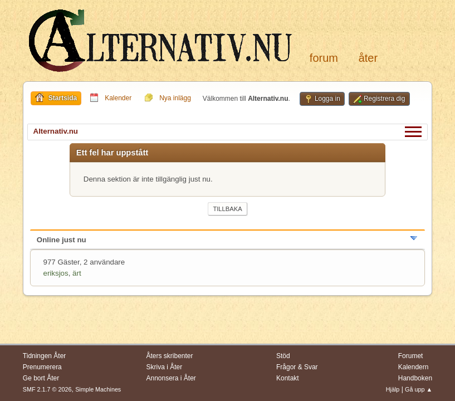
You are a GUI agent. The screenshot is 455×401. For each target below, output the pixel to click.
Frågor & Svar (297, 367)
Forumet (410, 356)
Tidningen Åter (44, 356)
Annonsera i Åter (171, 378)
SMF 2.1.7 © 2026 (47, 389)
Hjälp (393, 389)
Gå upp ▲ (418, 389)
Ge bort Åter (41, 378)
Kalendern (413, 367)
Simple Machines (98, 389)
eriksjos (56, 273)
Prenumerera (42, 367)
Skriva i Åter (164, 367)
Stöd (283, 356)
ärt (76, 273)
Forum (324, 58)
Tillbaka (227, 209)
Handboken (415, 378)
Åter (368, 58)
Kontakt (287, 378)
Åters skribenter (169, 356)
